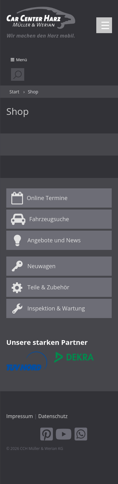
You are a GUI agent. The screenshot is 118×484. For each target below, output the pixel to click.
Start (14, 92)
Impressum (19, 416)
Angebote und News (54, 240)
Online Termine (47, 198)
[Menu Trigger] (104, 25)
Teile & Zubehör (48, 287)
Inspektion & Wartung (56, 308)
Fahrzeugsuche (49, 219)
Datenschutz (53, 416)
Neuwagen (41, 266)
